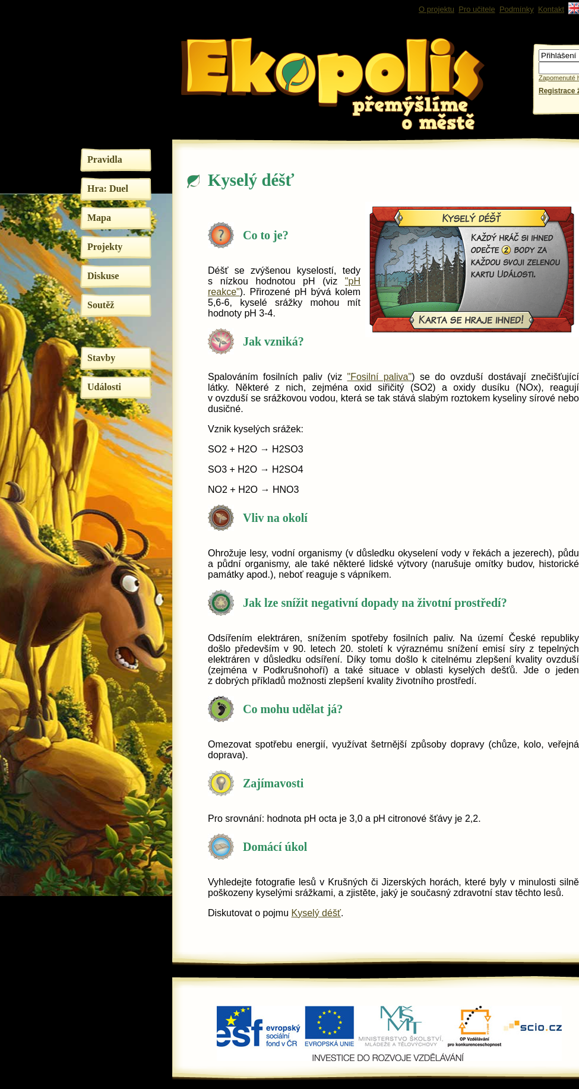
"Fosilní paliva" (379, 377)
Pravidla (104, 159)
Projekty (104, 247)
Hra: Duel (107, 188)
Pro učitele (476, 9)
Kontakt (551, 9)
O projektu (436, 9)
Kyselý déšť (316, 913)
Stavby (101, 358)
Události (104, 387)
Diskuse (103, 276)
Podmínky (516, 9)
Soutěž (100, 305)
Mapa (99, 218)
